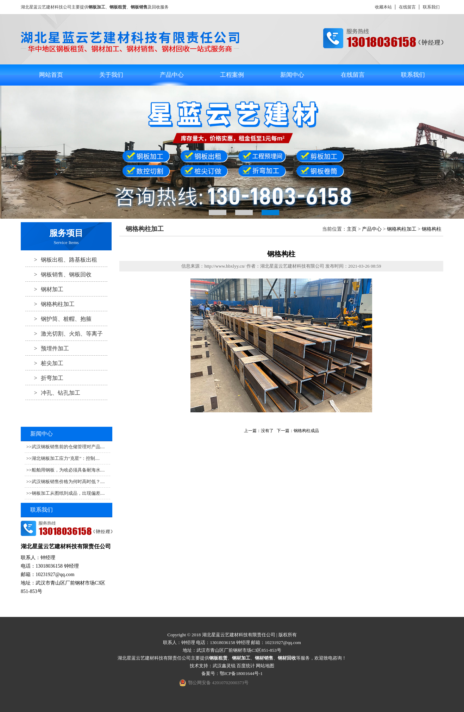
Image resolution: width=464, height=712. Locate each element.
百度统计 (246, 665)
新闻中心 (292, 74)
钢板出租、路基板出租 (61, 260)
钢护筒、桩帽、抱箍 (58, 319)
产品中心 (172, 74)
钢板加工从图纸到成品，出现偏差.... (68, 493)
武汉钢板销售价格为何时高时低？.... (68, 481)
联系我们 (431, 7)
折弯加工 (44, 378)
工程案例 (232, 74)
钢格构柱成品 (306, 430)
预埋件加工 (47, 348)
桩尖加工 (44, 363)
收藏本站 (383, 7)
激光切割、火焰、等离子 (64, 333)
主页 (352, 229)
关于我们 (111, 74)
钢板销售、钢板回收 (58, 274)
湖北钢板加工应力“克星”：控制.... (66, 458)
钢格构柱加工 (50, 304)
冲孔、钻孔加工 (52, 393)
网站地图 (265, 665)
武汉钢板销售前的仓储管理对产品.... (68, 446)
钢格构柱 (431, 229)
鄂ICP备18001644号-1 (241, 673)
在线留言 (407, 7)
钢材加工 (44, 289)
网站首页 (51, 74)
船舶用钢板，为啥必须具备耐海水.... (68, 470)
